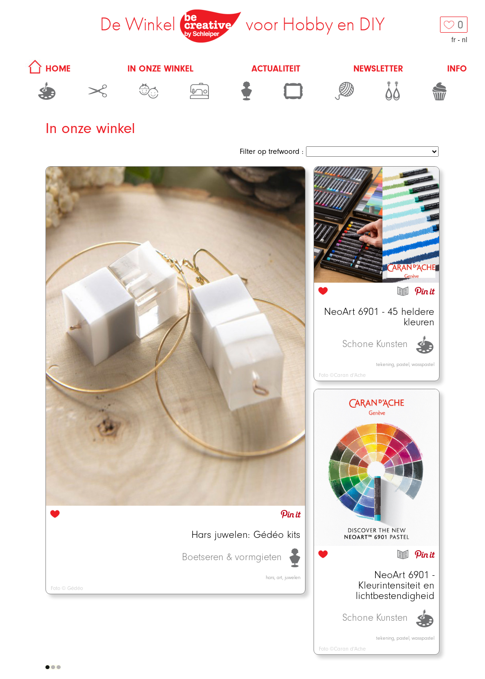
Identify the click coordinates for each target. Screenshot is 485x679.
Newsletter (378, 68)
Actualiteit (275, 68)
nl (464, 40)
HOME (48, 68)
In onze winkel (160, 68)
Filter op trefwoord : (272, 151)
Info (457, 68)
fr (453, 40)
